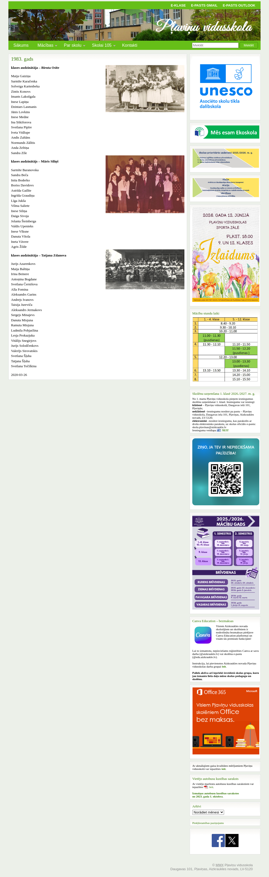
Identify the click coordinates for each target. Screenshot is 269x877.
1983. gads (22, 59)
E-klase (178, 5)
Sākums (21, 45)
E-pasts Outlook (239, 5)
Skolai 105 (102, 46)
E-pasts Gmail (204, 5)
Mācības (45, 46)
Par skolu (72, 46)
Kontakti (129, 45)
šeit (211, 787)
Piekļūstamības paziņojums (208, 823)
